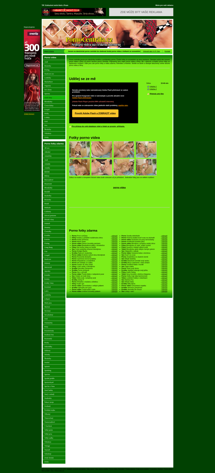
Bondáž (47, 192)
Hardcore (47, 259)
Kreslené (47, 287)
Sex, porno (90, 469)
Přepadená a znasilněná (94, 261)
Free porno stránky (142, 469)
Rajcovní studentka (94, 253)
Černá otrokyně (94, 270)
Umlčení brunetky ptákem (94, 291)
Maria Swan (94, 242)
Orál (46, 121)
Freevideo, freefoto (156, 469)
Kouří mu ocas (144, 255)
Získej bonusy (29, 114)
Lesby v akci (144, 291)
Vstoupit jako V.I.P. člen (151, 51)
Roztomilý (48, 339)
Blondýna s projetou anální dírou (144, 243)
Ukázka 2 (153, 89)
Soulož (46, 362)
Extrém (47, 239)
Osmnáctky (48, 323)
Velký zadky (48, 438)
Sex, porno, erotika (101, 469)
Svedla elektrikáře (144, 236)
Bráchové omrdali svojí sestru (144, 261)
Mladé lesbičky (144, 259)
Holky (46, 113)
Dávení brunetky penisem (94, 243)
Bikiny (46, 176)
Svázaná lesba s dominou (144, 253)
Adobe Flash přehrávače (81, 98)
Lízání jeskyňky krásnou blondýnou (94, 249)
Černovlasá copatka (144, 286)
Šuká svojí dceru (144, 268)
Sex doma (48, 90)
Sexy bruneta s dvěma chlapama (144, 274)
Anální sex (94, 284)
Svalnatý (47, 406)
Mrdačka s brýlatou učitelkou (94, 282)
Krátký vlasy (49, 283)
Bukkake (47, 208)
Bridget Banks (94, 251)
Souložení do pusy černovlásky (144, 240)
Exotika (47, 235)
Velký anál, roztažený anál (94, 278)
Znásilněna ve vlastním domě (144, 257)
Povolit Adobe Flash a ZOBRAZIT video (95, 113)
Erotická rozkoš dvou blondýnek (94, 255)
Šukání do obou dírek (94, 265)
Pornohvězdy (49, 331)
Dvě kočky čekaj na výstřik (94, 247)
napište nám (123, 105)
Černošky (47, 231)
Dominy (47, 227)
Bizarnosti (48, 184)
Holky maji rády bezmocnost (144, 276)
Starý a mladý (49, 394)
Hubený (47, 263)
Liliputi (47, 299)
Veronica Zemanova (144, 288)
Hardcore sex (49, 74)
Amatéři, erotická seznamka (76, 469)
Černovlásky (48, 105)
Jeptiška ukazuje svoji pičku (144, 270)
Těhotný (47, 414)
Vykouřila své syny (94, 288)
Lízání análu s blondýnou (94, 266)
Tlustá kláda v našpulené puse (94, 274)
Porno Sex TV (59, 470)
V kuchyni (48, 426)
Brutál (46, 204)
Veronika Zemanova (94, 268)
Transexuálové (49, 422)
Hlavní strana (49, 51)
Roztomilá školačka (94, 257)
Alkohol (47, 152)
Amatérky (48, 156)
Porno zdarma (130, 469)
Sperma (47, 94)
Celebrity (47, 211)
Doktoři (47, 223)
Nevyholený (48, 315)
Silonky (47, 354)
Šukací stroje (49, 402)
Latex (46, 291)
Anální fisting (144, 272)
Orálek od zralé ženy (94, 276)
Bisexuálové (48, 180)
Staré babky (48, 390)
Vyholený (47, 454)
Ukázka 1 (153, 87)
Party (46, 327)
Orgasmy (47, 86)
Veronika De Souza (144, 289)
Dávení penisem (50, 215)
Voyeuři (47, 450)
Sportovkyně (48, 382)
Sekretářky (48, 347)
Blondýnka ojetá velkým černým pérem (144, 249)
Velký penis (48, 430)
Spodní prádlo (49, 378)
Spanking (47, 370)
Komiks (47, 275)
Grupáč (47, 109)
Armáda (47, 164)
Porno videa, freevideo (116, 469)
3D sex (46, 148)
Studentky (48, 398)
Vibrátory (47, 133)
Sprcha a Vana (49, 386)
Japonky (47, 271)
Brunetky (47, 66)
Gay (45, 251)
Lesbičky (47, 78)
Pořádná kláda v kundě (144, 265)
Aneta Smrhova (94, 240)
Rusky (46, 343)
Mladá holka (144, 282)
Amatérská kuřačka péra (144, 242)
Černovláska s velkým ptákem (94, 286)
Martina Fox (144, 280)
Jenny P (94, 280)
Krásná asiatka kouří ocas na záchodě (144, 238)
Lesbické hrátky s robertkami (144, 278)
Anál (46, 62)
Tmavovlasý (48, 418)
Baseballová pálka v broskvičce (94, 245)
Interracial (48, 267)
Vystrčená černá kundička (94, 259)
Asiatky (47, 168)
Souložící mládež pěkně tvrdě (144, 247)
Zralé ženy (48, 98)
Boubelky (47, 196)
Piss (45, 125)
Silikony (47, 350)
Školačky (47, 129)
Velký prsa (48, 434)
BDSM (46, 172)
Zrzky (46, 137)
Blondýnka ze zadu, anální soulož (144, 245)
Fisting (46, 70)
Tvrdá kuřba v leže (94, 289)
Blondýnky (48, 102)
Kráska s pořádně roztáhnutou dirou (94, 238)
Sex (52, 470)
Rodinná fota (49, 335)
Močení (47, 307)
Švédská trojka (49, 410)
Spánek (47, 366)
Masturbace (48, 82)
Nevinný (47, 311)
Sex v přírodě (94, 272)
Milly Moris (144, 284)
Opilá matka (144, 266)
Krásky (47, 279)
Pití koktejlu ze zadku (94, 263)
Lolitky (47, 117)
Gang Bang (48, 247)
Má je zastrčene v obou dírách (144, 263)
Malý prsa (48, 303)
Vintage (47, 446)
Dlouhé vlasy (49, 219)
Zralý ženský (49, 458)
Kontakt (167, 51)
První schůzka (94, 236)
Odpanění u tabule (144, 251)
